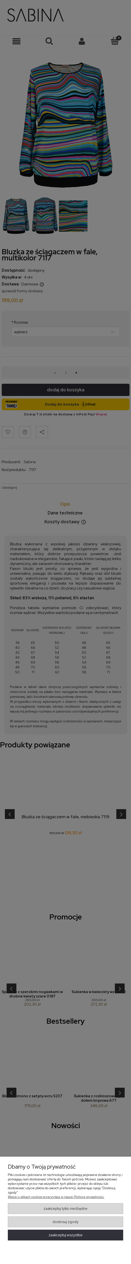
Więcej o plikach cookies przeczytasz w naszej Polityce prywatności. (56, 1197)
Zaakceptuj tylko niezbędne (65, 1208)
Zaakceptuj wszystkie (66, 1235)
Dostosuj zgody (65, 1221)
